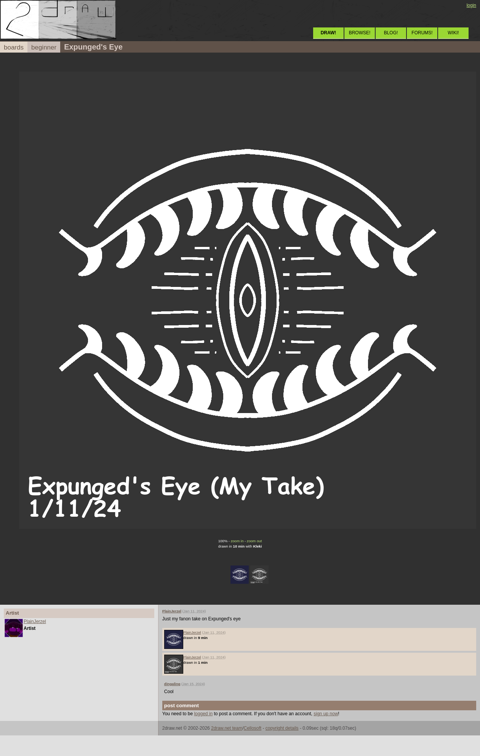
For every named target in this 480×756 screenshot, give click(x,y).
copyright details (282, 728)
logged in (203, 713)
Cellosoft (252, 728)
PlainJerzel (35, 621)
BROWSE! (360, 32)
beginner (43, 47)
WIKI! (453, 32)
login (471, 5)
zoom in (237, 541)
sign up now (326, 713)
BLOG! (391, 32)
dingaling (172, 684)
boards (14, 47)
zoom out (254, 541)
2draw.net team (226, 728)
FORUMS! (421, 32)
